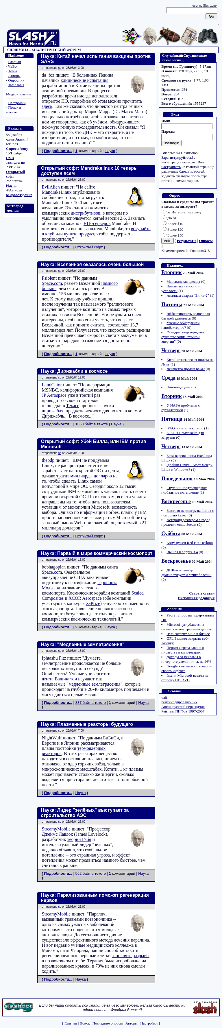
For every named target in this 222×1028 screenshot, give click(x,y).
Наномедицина (178, 387)
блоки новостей (191, 171)
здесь (47, 106)
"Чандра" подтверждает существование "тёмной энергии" (182, 337)
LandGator (52, 384)
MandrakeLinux (57, 192)
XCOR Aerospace (85, 598)
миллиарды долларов (91, 475)
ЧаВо (12, 66)
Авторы (14, 75)
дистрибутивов (85, 213)
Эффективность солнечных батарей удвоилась (185, 315)
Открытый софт (89, 247)
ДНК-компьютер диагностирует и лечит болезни (186, 572)
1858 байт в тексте (91, 424)
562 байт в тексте (90, 873)
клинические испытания (84, 80)
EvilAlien (51, 186)
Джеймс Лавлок (57, 834)
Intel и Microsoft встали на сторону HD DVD (184, 677)
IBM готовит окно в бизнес (188, 634)
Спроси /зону (17, 148)
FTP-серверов (97, 223)
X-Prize (93, 603)
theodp (48, 460)
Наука (11, 185)
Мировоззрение (19, 195)
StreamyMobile (56, 828)
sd (59, 67)
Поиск (85, 1023)
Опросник (16, 80)
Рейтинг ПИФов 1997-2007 (182, 711)
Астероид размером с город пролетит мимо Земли (185, 522)
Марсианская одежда (183, 281)
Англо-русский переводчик (183, 706)
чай (164, 697)
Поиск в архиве (13, 109)
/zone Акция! (17, 139)
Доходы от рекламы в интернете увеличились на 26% (186, 659)
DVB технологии (15, 160)
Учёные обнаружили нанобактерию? (180, 325)
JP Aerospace (54, 395)
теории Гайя (79, 839)
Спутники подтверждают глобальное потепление (184, 490)
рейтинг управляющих (179, 702)
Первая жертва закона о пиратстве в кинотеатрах (182, 649)
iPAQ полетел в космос (184, 428)
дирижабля (53, 410)
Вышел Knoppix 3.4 (182, 552)
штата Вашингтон (59, 678)
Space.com (52, 283)
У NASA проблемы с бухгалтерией (180, 407)
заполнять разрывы (130, 955)
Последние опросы (107, 1023)
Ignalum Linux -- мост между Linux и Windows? (186, 467)
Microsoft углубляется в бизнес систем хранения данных (187, 626)
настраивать (171, 167)
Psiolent (49, 278)
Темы (12, 71)
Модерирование (19, 94)
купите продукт (79, 233)
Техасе (72, 405)
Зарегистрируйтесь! (177, 157)
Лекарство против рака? (185, 369)
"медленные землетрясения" (94, 684)
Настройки (16, 103)
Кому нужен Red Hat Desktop (189, 542)
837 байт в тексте (90, 702)
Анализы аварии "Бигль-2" (187, 295)
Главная (14, 62)
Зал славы (16, 85)
